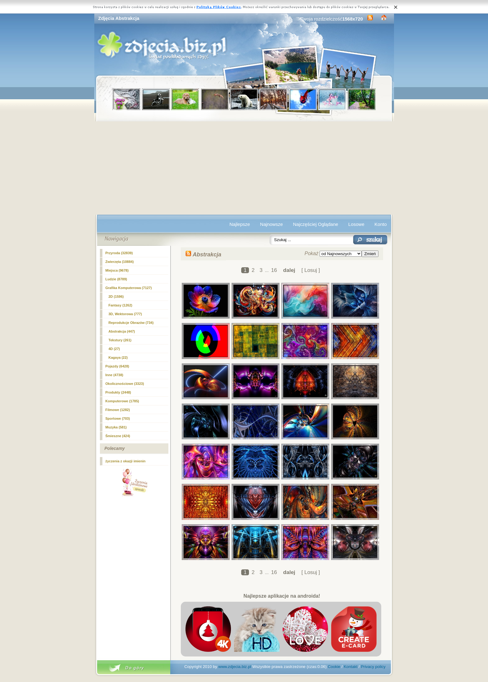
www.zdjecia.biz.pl (234, 666)
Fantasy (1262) (120, 305)
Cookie (334, 666)
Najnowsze (271, 224)
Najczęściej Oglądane (315, 224)
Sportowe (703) (118, 418)
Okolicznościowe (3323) (125, 383)
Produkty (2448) (118, 392)
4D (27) (114, 349)
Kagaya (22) (118, 357)
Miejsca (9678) (117, 270)
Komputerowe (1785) (122, 401)
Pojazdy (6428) (117, 366)
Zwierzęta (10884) (120, 262)
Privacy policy (373, 666)
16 (274, 270)
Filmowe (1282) (118, 410)
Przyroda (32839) (119, 253)
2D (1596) (116, 296)
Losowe (356, 224)
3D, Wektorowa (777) (125, 314)
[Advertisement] (244, 168)
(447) (122, 331)
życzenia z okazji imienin (126, 461)
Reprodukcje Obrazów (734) (131, 323)
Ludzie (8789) (116, 279)
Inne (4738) (114, 375)
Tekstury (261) (120, 340)
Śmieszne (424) (118, 436)
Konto (380, 224)
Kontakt (350, 666)
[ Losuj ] (310, 270)
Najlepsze (239, 224)
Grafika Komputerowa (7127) (129, 288)
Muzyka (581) (116, 427)
